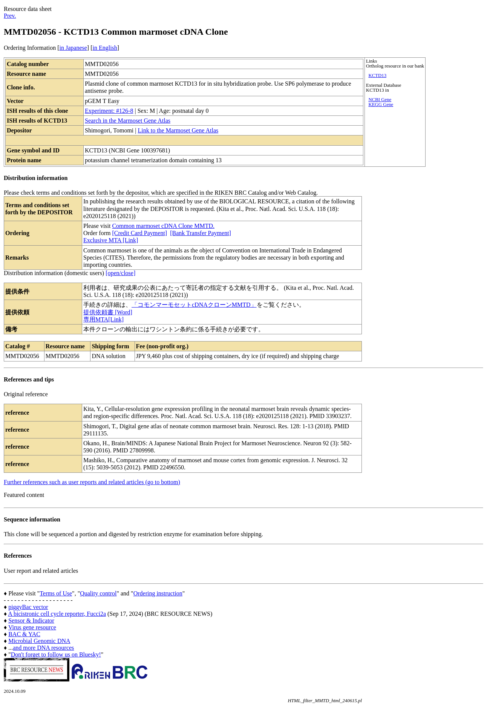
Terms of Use (56, 593)
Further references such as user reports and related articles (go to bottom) (92, 482)
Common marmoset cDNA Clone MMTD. (163, 226)
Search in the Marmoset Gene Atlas (127, 120)
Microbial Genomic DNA (39, 641)
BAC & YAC (24, 634)
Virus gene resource (32, 627)
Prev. (10, 15)
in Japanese (73, 48)
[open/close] (120, 273)
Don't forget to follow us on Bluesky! (56, 654)
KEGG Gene (380, 104)
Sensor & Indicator (31, 620)
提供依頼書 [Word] (107, 312)
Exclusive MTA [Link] (110, 240)
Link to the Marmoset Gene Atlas (178, 130)
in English (104, 48)
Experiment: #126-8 (109, 111)
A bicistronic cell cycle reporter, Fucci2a (57, 614)
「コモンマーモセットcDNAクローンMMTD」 (194, 304)
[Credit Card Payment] (139, 233)
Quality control (98, 593)
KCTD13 (377, 75)
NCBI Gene (379, 99)
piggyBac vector (28, 607)
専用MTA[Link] (103, 319)
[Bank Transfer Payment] (200, 233)
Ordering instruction (157, 593)
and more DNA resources (43, 647)
